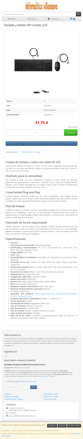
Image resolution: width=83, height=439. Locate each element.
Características (11, 152)
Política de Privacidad (49, 376)
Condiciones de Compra (13, 399)
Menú (12, 18)
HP (45, 101)
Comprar (70, 132)
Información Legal (50, 394)
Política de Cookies (50, 396)
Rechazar (62, 426)
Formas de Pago (49, 399)
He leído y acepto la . (22, 381)
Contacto (53, 18)
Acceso (31, 18)
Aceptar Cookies (74, 426)
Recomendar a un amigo (31, 152)
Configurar (52, 426)
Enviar (33, 387)
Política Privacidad (11, 396)
